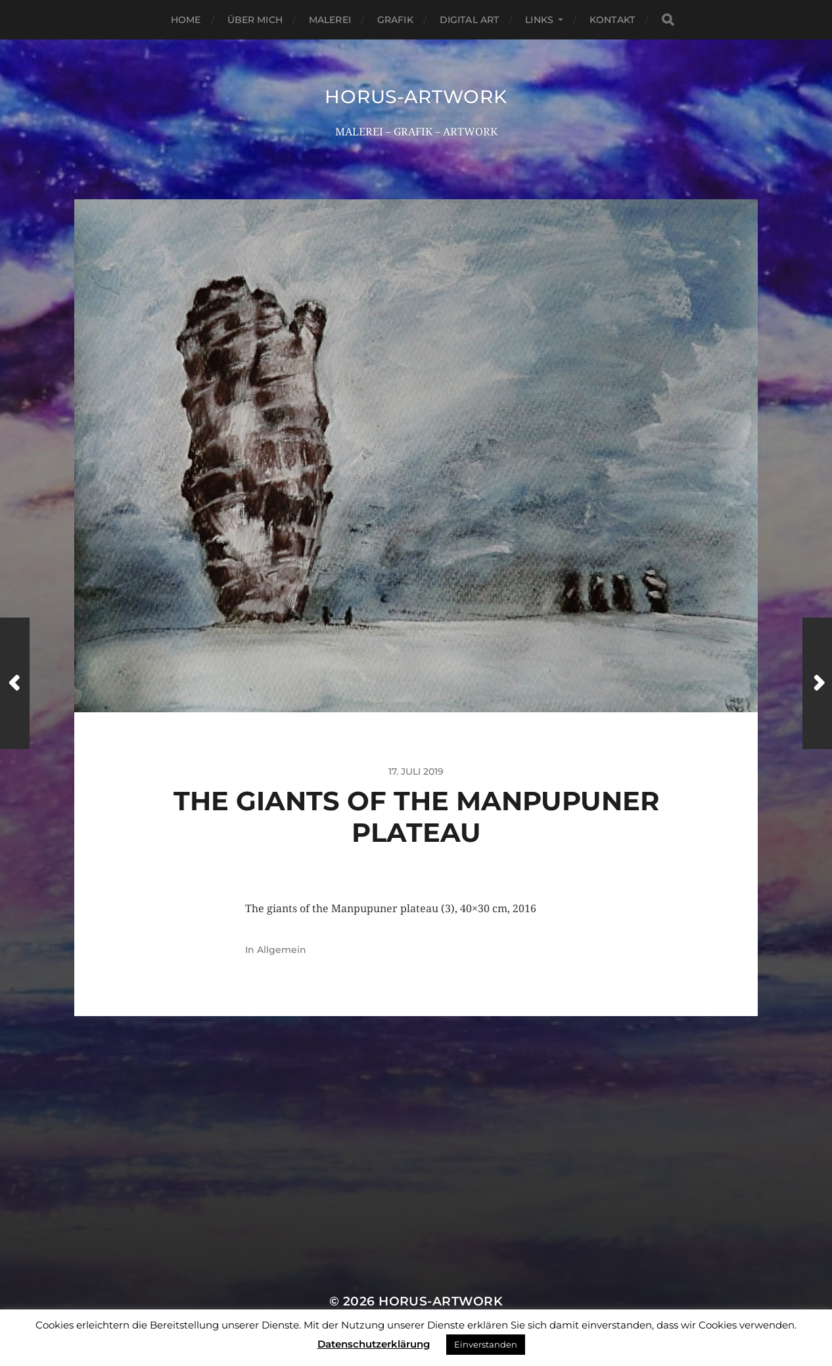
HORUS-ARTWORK (416, 96)
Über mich (255, 20)
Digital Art (469, 20)
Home (186, 20)
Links (539, 20)
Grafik (395, 20)
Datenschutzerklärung (373, 1344)
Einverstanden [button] (485, 1344)
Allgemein (281, 950)
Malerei (330, 20)
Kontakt (612, 20)
